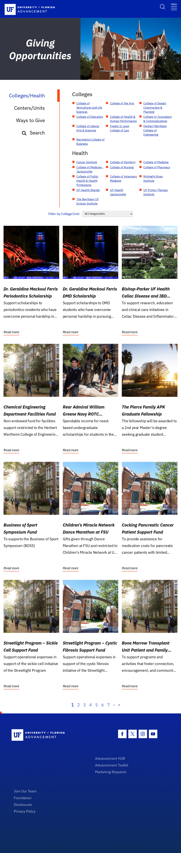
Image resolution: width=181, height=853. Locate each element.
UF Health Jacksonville (118, 192)
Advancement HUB (110, 758)
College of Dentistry (123, 162)
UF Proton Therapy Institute (155, 192)
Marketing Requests (111, 771)
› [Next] (114, 705)
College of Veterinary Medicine (123, 179)
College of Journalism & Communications (157, 119)
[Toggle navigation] (174, 6)
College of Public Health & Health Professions (87, 181)
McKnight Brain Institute (153, 179)
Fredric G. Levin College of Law (119, 128)
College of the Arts (122, 103)
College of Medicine (156, 162)
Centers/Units (29, 108)
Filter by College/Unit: (64, 214)
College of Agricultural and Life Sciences (89, 108)
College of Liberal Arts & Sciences (87, 128)
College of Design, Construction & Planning (155, 108)
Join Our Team (25, 791)
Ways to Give (30, 120)
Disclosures (23, 804)
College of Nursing (122, 167)
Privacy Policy (25, 811)
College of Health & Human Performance (123, 119)
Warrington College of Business (90, 142)
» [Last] (119, 705)
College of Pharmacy (156, 167)
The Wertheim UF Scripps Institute (87, 201)
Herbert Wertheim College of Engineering (155, 130)
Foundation (22, 797)
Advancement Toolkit (111, 765)
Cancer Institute (86, 162)
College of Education (89, 117)
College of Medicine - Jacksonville (89, 169)
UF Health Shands (88, 190)
